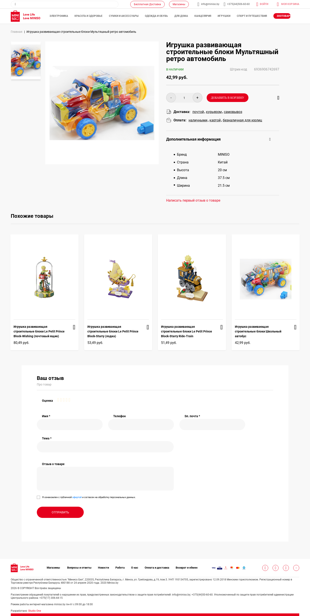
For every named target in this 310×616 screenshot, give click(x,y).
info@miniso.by (210, 4)
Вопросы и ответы (79, 567)
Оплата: (180, 120)
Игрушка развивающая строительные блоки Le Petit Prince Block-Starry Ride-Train (186, 331)
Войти (264, 4)
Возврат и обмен (186, 567)
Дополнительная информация (193, 139)
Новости (103, 567)
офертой (77, 497)
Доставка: (182, 112)
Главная (16, 31)
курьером (214, 112)
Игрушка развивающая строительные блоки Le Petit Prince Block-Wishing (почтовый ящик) (39, 331)
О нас (134, 567)
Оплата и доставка (157, 567)
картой (215, 120)
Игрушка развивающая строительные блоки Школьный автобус (258, 331)
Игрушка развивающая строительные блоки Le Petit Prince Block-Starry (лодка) (112, 331)
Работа (120, 567)
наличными (198, 120)
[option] (26, 60)
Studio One (34, 610)
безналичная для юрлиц (242, 120)
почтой (198, 112)
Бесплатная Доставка (147, 4)
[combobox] (64, 4)
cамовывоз (233, 112)
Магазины (179, 4)
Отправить (60, 512)
